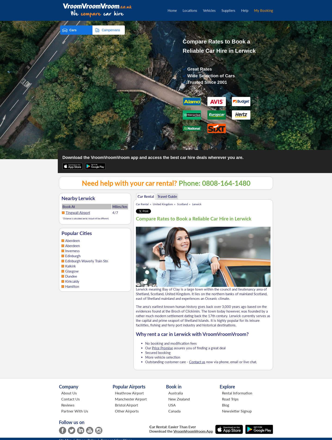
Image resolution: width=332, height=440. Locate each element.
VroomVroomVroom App (193, 431)
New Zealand (179, 399)
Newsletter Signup (237, 411)
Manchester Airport (131, 399)
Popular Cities (76, 233)
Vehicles (209, 10)
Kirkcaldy (72, 281)
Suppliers (228, 10)
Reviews (67, 405)
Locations (190, 10)
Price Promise (162, 348)
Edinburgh (72, 256)
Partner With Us (74, 411)
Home (172, 10)
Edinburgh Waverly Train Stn (86, 261)
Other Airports (127, 411)
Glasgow (72, 271)
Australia (175, 393)
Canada (174, 411)
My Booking (263, 10)
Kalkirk (70, 266)
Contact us (197, 362)
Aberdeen (72, 241)
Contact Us (70, 399)
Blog (225, 405)
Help (244, 10)
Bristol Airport (126, 405)
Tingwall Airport (78, 213)
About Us (69, 393)
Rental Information (237, 393)
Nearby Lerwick (78, 198)
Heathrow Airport (129, 393)
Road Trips (230, 399)
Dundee (71, 276)
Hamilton (72, 286)
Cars (73, 30)
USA (172, 405)
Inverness (72, 251)
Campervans (111, 30)
